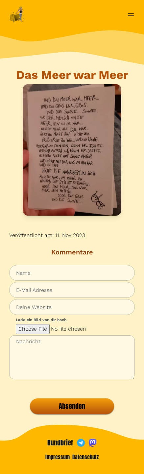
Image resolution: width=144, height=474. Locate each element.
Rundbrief (60, 443)
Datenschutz (85, 457)
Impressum (57, 457)
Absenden (72, 406)
